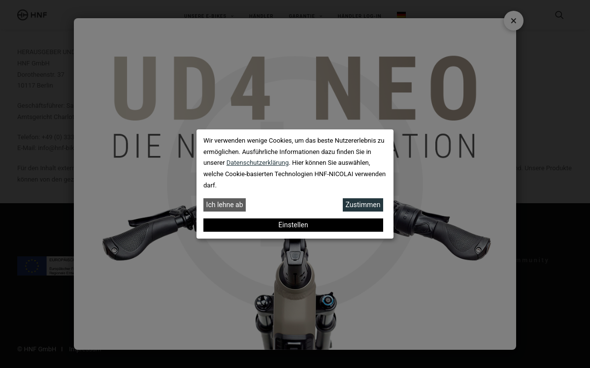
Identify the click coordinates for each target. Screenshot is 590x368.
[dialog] (295, 184)
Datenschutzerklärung (258, 162)
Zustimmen (363, 205)
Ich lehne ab (224, 205)
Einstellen (293, 225)
